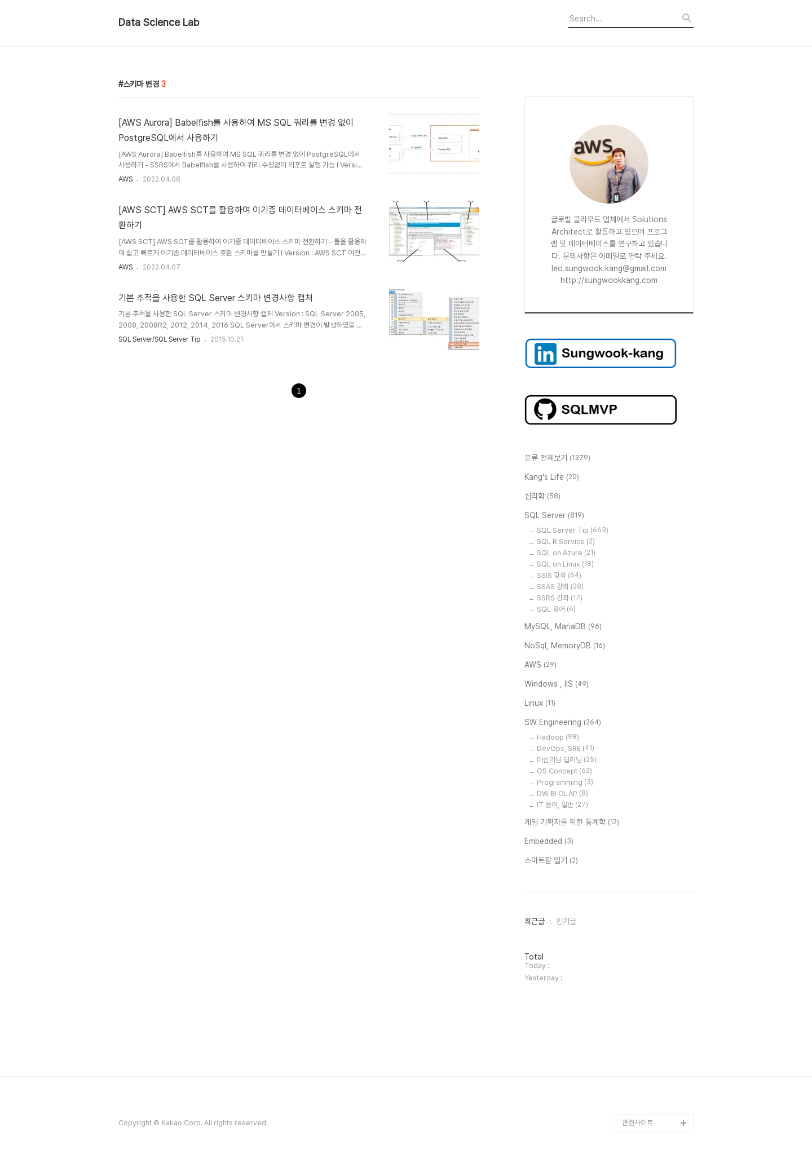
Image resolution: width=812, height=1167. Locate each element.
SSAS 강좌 (560, 586)
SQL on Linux (565, 564)
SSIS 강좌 (559, 575)
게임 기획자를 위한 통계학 (571, 822)
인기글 (566, 921)
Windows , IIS (556, 684)
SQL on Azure (566, 553)
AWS (125, 179)
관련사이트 (637, 1123)
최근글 (534, 921)
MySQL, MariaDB (563, 627)
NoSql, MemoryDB (564, 646)
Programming (565, 782)
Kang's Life (551, 477)
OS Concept (564, 771)
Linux (539, 703)
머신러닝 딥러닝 (567, 759)
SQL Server (554, 515)
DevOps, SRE (565, 748)
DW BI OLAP (562, 793)
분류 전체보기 (557, 458)
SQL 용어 (556, 609)
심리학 (542, 496)
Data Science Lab (158, 22)
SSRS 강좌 (559, 598)
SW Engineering (562, 722)
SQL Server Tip (572, 530)
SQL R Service (566, 541)
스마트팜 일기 (551, 861)
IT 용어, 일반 (562, 805)
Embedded (548, 841)
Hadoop (558, 737)
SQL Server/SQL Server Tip (159, 339)
